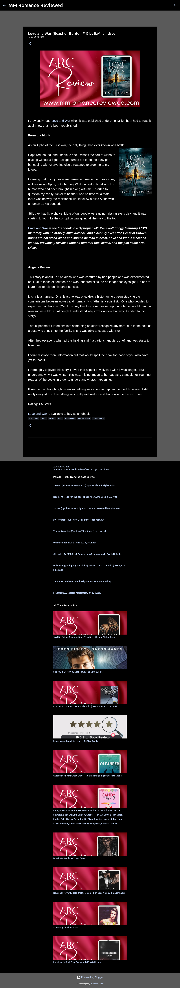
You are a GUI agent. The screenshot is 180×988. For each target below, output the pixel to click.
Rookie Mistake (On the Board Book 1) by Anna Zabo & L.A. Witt (85, 497)
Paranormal (84, 418)
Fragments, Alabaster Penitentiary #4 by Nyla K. (77, 593)
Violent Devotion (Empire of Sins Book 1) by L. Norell (79, 531)
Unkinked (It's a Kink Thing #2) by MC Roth (74, 542)
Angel (52, 418)
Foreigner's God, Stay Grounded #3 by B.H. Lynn (77, 962)
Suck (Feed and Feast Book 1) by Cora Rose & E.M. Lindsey (82, 581)
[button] (30, 44)
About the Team (61, 466)
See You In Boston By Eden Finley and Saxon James (78, 672)
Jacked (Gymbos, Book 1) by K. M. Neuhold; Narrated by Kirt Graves (86, 508)
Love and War (60, 120)
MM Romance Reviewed (36, 5)
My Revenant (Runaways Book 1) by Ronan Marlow (78, 520)
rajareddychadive (96, 984)
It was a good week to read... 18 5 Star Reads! (75, 741)
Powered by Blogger (90, 977)
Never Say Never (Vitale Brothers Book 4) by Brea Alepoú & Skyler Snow (89, 893)
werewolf (99, 418)
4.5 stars (33, 418)
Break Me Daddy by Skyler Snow (69, 858)
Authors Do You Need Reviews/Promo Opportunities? (81, 469)
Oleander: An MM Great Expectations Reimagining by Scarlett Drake (87, 554)
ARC (60, 418)
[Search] (176, 5)
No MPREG (70, 418)
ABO (44, 418)
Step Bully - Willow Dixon (65, 927)
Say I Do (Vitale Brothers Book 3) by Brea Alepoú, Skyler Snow (84, 485)
